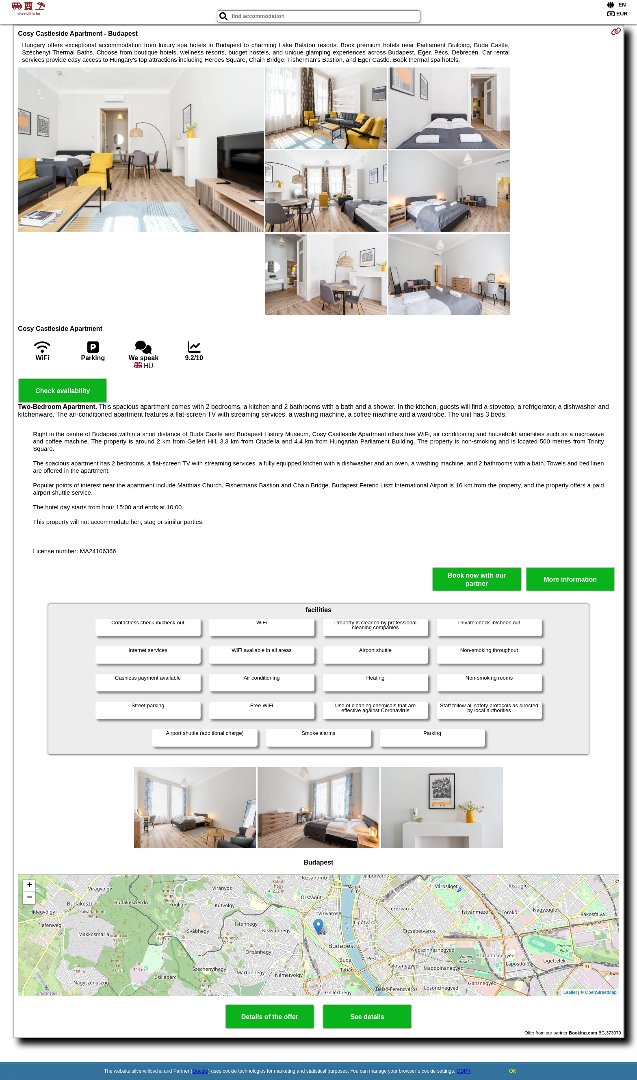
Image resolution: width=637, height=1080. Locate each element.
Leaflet (570, 992)
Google (200, 1071)
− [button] (29, 898)
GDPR (464, 1071)
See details (367, 1016)
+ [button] (29, 886)
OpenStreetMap (601, 992)
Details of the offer (269, 1016)
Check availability (62, 390)
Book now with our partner (477, 579)
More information (570, 579)
